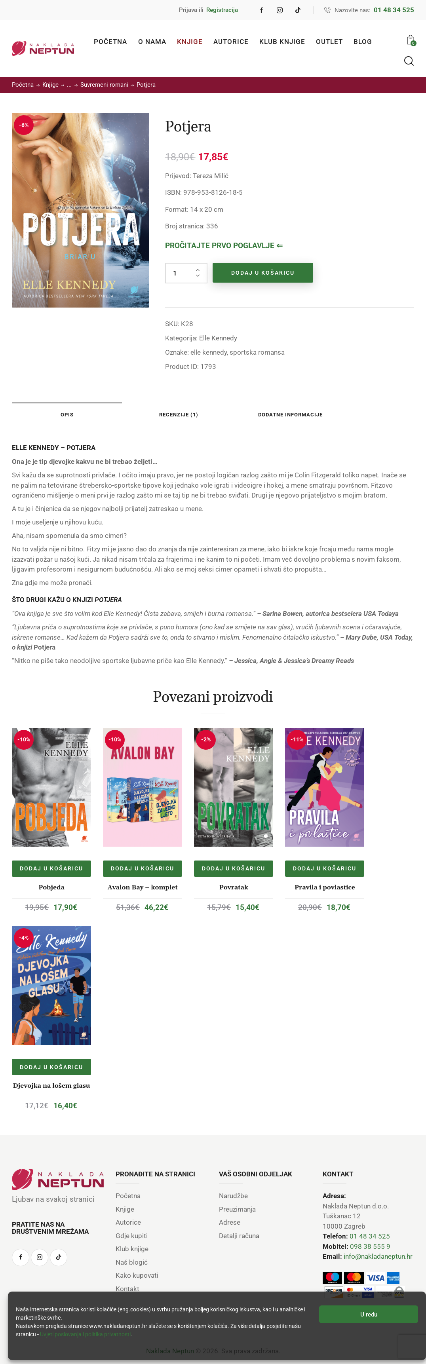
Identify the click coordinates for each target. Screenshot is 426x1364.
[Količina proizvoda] (186, 273)
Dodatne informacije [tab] (290, 415)
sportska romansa (257, 352)
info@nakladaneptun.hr (378, 1256)
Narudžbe (233, 1196)
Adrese (229, 1222)
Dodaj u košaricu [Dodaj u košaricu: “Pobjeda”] (51, 868)
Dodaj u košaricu (263, 273)
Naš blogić (132, 1262)
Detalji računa (239, 1236)
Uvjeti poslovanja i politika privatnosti (85, 1334)
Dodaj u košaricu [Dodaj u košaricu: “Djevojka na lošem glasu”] (51, 1067)
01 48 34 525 (370, 1236)
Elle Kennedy (218, 338)
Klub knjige (132, 1249)
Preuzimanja (237, 1209)
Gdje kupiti (132, 1236)
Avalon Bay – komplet (143, 887)
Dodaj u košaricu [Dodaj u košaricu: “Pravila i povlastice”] (324, 868)
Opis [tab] (67, 415)
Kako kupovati (137, 1275)
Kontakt (127, 1289)
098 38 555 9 (370, 1246)
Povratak (233, 887)
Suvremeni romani (104, 84)
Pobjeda (51, 887)
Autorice (128, 1222)
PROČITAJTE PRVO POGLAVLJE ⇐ (224, 245)
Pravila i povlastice (325, 887)
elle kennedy (208, 352)
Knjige (50, 84)
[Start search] (409, 61)
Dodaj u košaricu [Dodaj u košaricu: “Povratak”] (233, 868)
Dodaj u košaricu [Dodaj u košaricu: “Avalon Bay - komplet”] (142, 868)
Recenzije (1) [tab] (178, 415)
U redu (368, 1314)
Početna (23, 84)
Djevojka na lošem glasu (51, 1086)
